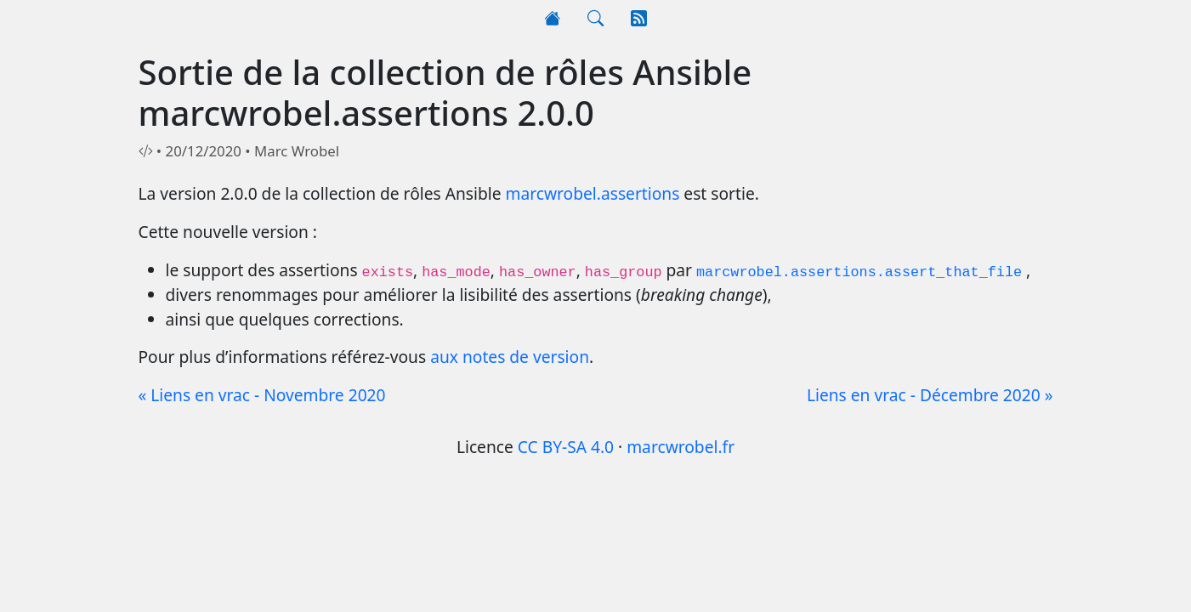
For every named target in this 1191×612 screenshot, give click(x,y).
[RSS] (639, 19)
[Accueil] (552, 19)
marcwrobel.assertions (593, 193)
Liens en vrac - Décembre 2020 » (930, 394)
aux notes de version (509, 356)
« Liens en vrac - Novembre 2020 (262, 394)
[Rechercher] (595, 19)
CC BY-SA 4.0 (566, 446)
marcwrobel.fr (680, 446)
